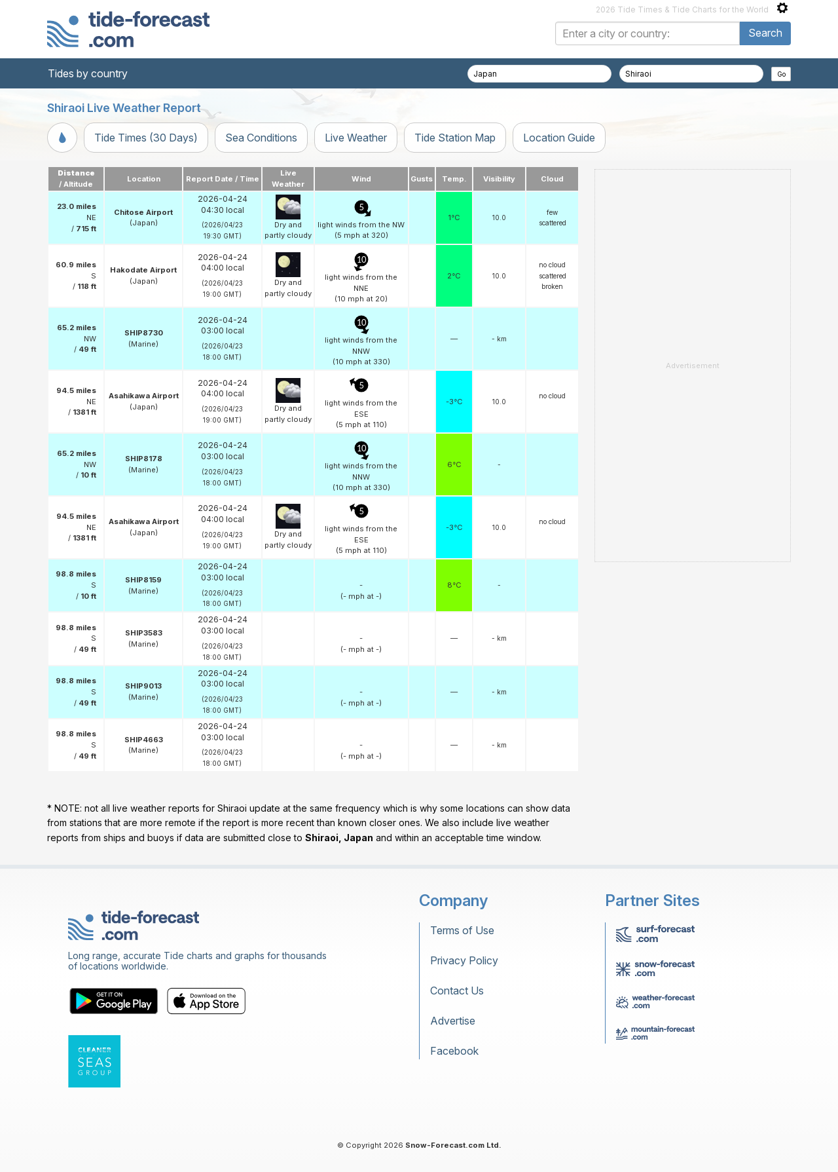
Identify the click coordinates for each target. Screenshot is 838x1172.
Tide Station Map (455, 137)
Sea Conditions (261, 137)
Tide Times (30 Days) (146, 137)
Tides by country (88, 73)
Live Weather (356, 137)
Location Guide (559, 137)
